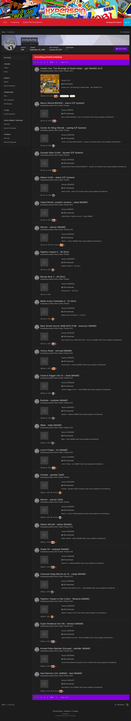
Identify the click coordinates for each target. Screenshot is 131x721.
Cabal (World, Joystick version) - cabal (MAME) (64, 202)
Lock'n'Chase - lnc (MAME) (54, 450)
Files (5, 96)
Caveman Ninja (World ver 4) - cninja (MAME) (63, 574)
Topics (6, 68)
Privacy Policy (58, 711)
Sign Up (127, 22)
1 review (55, 245)
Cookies (75, 711)
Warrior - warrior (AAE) (51, 499)
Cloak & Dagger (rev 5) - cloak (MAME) (59, 375)
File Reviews (8, 104)
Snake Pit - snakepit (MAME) (54, 549)
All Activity (7, 57)
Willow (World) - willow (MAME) (56, 524)
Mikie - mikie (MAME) (51, 425)
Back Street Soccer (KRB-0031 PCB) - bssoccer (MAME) (68, 326)
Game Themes (64, 105)
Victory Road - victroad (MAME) (56, 350)
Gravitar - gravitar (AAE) (52, 475)
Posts (6, 72)
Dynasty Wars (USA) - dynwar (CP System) (61, 152)
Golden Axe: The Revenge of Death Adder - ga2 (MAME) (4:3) (71, 68)
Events (6, 82)
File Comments (9, 100)
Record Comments (10, 128)
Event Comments (9, 86)
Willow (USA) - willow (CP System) (57, 177)
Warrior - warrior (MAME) (53, 227)
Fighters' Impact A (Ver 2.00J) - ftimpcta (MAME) (64, 599)
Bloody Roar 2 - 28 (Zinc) (52, 276)
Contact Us (67, 711)
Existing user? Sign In (114, 22)
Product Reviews (9, 114)
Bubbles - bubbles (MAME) (54, 400)
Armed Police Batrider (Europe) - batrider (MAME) (65, 648)
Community (15, 22)
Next (52, 62)
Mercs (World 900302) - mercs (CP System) (62, 103)
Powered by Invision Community (65, 715)
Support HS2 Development (32, 22)
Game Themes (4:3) (66, 71)
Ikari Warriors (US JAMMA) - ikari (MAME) (61, 673)
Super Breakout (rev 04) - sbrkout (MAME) (61, 623)
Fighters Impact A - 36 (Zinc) (54, 252)
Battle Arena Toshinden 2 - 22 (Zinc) (58, 301)
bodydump (44, 71)
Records (6, 124)
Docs (5, 22)
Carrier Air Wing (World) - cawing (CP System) (63, 128)
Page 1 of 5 (65, 62)
